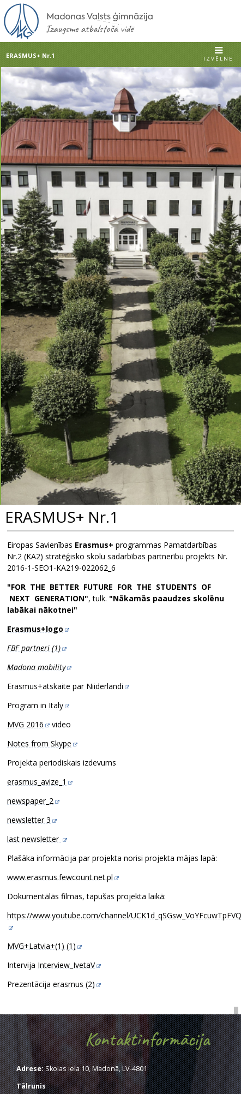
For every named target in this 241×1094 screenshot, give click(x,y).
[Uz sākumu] (78, 37)
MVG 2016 (25, 724)
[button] (218, 54)
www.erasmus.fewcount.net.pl (60, 877)
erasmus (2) (74, 984)
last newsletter (34, 839)
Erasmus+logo (35, 629)
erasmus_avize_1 (37, 781)
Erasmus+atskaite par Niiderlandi (65, 686)
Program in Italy (35, 705)
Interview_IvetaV (66, 965)
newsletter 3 (29, 820)
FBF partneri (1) (34, 648)
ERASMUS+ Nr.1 (30, 55)
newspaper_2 (30, 801)
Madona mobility (36, 667)
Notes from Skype (39, 743)
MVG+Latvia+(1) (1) (41, 946)
